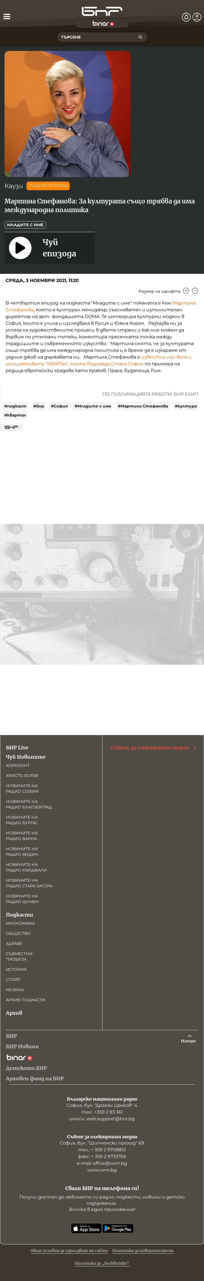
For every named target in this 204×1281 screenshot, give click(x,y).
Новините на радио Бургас (22, 820)
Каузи (14, 186)
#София (59, 406)
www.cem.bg (102, 1170)
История (16, 969)
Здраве (14, 943)
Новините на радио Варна (22, 835)
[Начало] (102, 11)
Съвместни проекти (19, 956)
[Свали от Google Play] (118, 1228)
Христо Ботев (22, 775)
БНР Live (17, 747)
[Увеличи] (186, 290)
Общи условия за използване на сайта (69, 1250)
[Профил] (197, 17)
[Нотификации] (186, 17)
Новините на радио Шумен (22, 898)
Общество (18, 933)
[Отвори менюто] (7, 16)
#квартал (15, 415)
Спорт (13, 979)
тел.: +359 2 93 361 (102, 1112)
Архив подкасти (25, 999)
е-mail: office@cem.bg (102, 1163)
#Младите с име (93, 406)
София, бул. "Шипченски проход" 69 (102, 1143)
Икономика (20, 923)
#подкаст (15, 406)
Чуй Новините (26, 757)
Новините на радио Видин (22, 851)
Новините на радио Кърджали (26, 867)
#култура (186, 406)
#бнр (38, 406)
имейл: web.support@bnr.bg (102, 1118)
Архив (14, 1013)
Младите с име (25, 224)
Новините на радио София (22, 788)
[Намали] (195, 290)
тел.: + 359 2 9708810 (102, 1149)
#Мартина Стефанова (143, 406)
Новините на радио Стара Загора (29, 883)
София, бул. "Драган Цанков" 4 (102, 1105)
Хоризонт (18, 765)
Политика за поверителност (143, 1250)
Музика (15, 989)
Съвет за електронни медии (154, 747)
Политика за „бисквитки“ (102, 1263)
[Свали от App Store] (86, 1228)
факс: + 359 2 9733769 (102, 1156)
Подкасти (19, 915)
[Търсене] (140, 37)
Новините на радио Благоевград (29, 804)
